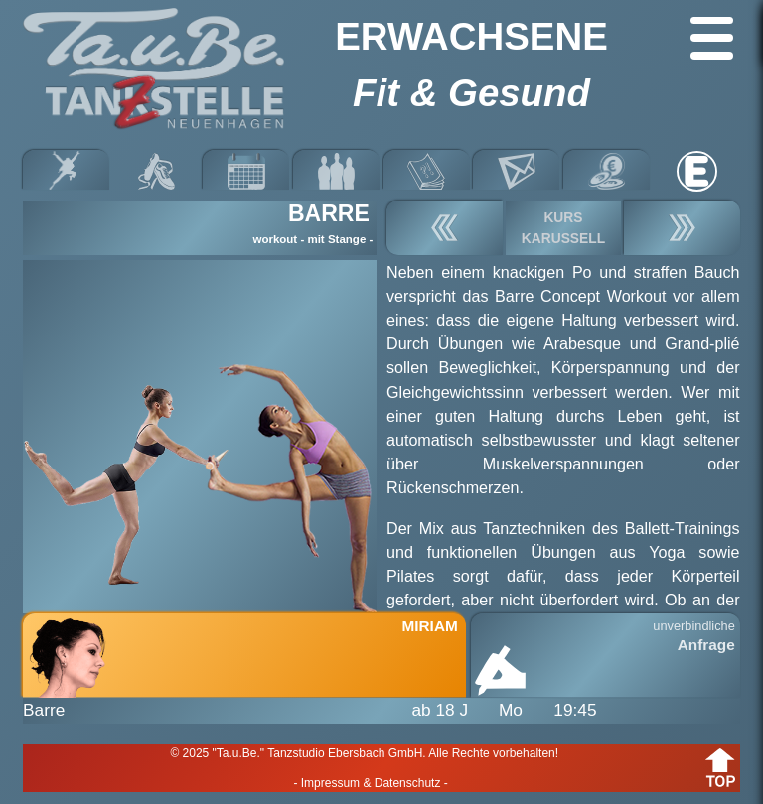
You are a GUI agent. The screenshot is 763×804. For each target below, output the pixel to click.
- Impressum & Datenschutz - (370, 783)
